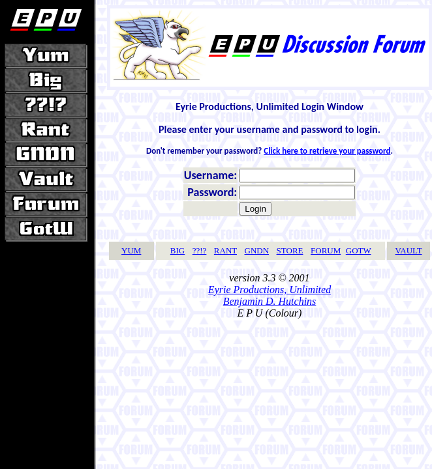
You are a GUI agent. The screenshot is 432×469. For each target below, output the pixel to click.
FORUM (326, 250)
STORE (290, 250)
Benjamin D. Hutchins (269, 301)
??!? (200, 250)
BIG (177, 250)
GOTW (358, 250)
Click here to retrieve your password (327, 151)
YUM (131, 250)
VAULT (408, 250)
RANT (225, 250)
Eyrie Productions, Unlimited (269, 289)
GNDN (257, 250)
